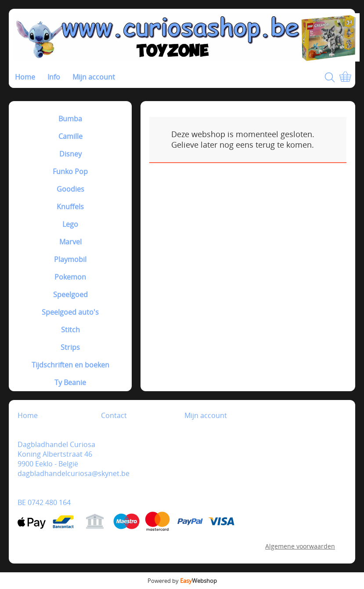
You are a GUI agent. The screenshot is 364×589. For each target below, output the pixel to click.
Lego (70, 224)
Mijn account (93, 77)
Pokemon (70, 277)
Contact (114, 415)
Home (25, 77)
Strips (70, 347)
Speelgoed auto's (70, 312)
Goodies (70, 189)
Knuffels (70, 206)
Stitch (70, 329)
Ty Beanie (70, 382)
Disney (70, 154)
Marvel (70, 242)
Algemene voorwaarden (300, 546)
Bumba (70, 119)
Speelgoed (70, 294)
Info (53, 77)
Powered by (182, 581)
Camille (70, 136)
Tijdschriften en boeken (70, 365)
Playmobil (70, 259)
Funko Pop (70, 171)
